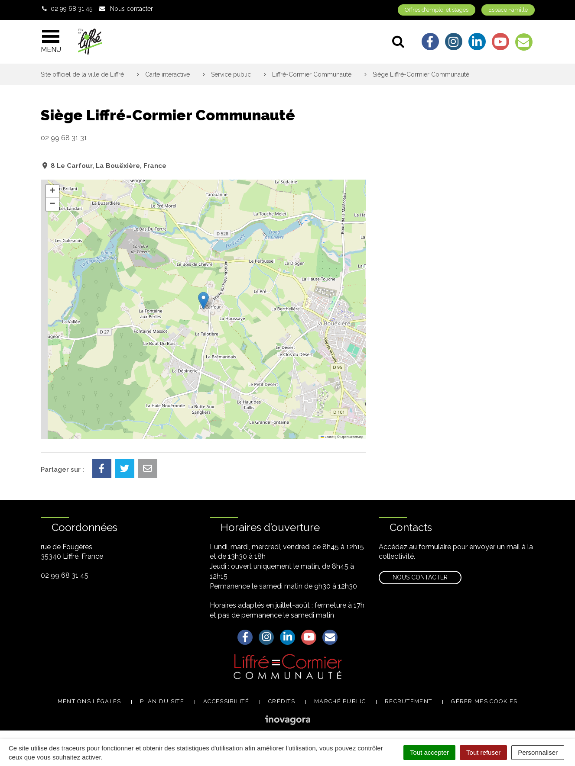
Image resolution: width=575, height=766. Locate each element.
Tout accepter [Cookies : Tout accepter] (429, 752)
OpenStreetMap (352, 437)
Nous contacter (420, 577)
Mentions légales (89, 701)
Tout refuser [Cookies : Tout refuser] (483, 752)
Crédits (281, 701)
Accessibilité (226, 701)
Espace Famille (508, 9)
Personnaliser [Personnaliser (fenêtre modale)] (538, 752)
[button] (203, 300)
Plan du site (162, 701)
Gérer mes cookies (484, 701)
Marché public (340, 701)
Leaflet (328, 437)
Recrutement (408, 701)
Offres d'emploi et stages (436, 9)
